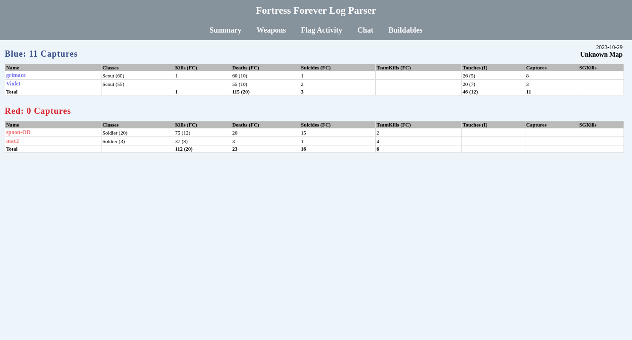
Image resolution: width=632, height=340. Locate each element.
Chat (365, 30)
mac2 (12, 140)
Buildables (405, 30)
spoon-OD (18, 132)
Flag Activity (322, 30)
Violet (13, 83)
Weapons (271, 30)
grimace (15, 75)
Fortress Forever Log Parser (316, 10)
